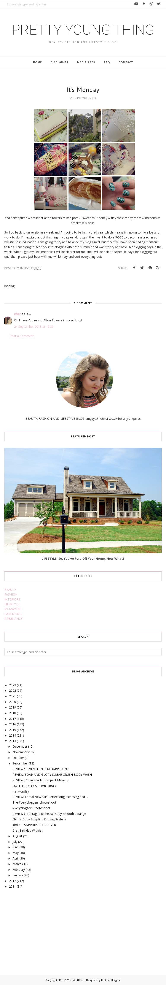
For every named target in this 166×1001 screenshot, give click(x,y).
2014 (12, 751)
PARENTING (13, 630)
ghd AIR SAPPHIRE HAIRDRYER (34, 841)
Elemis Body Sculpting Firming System (39, 835)
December (20, 762)
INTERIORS (12, 615)
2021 (12, 712)
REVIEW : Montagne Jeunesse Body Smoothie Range (49, 829)
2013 (12, 757)
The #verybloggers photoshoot (34, 818)
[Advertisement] (36, 942)
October (18, 773)
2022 (12, 706)
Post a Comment (22, 352)
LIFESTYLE (11, 620)
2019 (12, 723)
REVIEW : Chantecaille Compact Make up (41, 796)
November (20, 768)
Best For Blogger (110, 995)
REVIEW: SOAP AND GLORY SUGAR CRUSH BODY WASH (52, 790)
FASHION (11, 610)
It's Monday (21, 807)
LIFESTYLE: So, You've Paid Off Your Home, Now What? (83, 574)
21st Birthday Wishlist (28, 846)
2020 (12, 717)
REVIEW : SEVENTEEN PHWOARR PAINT (41, 785)
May (16, 868)
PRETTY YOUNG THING (83, 37)
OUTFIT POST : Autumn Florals (34, 801)
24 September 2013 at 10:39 (34, 342)
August (17, 852)
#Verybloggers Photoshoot (31, 824)
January (18, 891)
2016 (12, 740)
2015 (12, 746)
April (16, 874)
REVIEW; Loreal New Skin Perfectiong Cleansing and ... (50, 812)
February (19, 885)
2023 (12, 701)
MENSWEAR (12, 625)
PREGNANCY (13, 634)
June (16, 863)
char (17, 329)
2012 (12, 897)
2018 (12, 729)
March (17, 880)
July (15, 857)
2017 (12, 734)
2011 (12, 902)
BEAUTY (10, 605)
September (20, 779)
